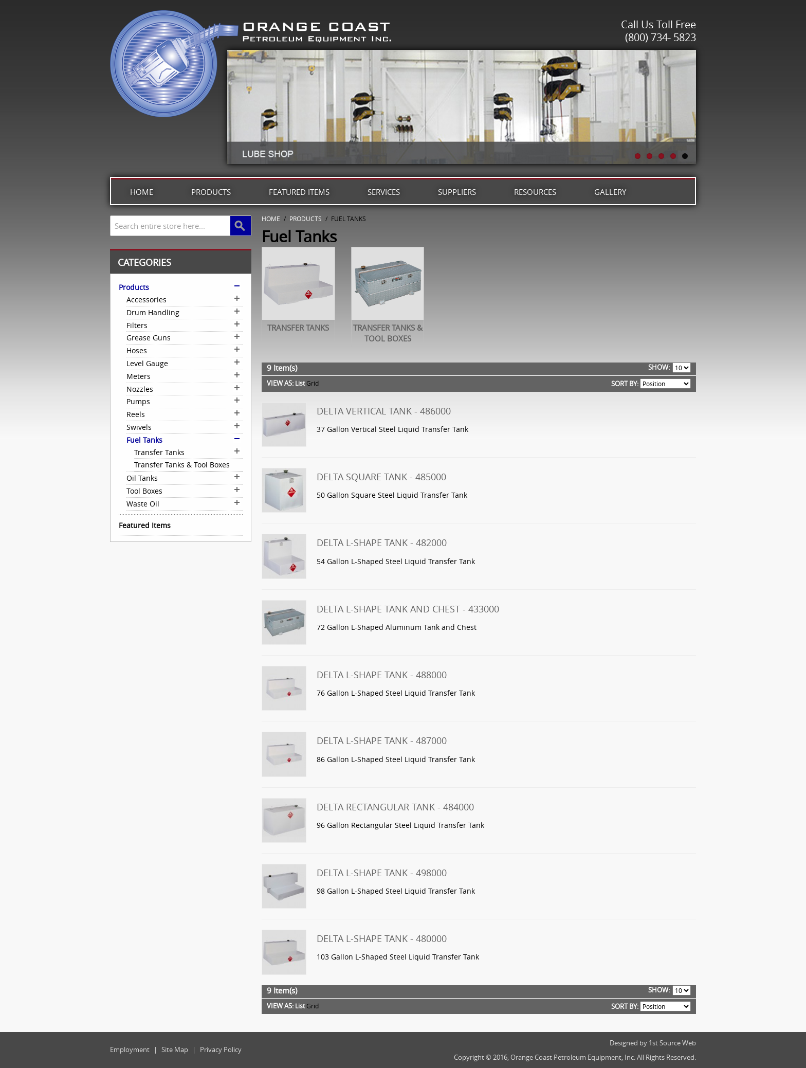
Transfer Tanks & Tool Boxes (388, 332)
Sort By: (624, 383)
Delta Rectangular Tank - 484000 (395, 807)
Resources (535, 192)
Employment (130, 1049)
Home (141, 192)
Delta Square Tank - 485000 (381, 476)
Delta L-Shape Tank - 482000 (382, 542)
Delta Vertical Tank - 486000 (384, 411)
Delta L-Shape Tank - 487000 (382, 740)
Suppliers (457, 192)
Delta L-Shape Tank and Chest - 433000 (408, 609)
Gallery (610, 192)
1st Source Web (672, 1042)
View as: (280, 383)
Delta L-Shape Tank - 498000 (382, 872)
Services (384, 192)
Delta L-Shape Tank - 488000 (382, 674)
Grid (312, 383)
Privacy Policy (221, 1049)
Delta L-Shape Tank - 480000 (382, 938)
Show (658, 367)
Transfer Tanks (298, 327)
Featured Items (299, 192)
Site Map (174, 1049)
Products (211, 192)
